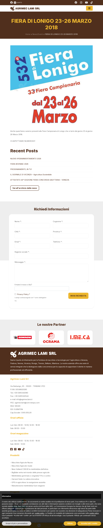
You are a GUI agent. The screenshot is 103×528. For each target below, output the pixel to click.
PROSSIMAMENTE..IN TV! (21, 169)
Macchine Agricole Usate (22, 466)
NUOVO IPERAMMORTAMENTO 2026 (25, 159)
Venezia (84, 360)
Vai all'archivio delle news (24, 188)
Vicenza (27, 363)
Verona (20, 363)
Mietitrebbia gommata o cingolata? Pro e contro (31, 476)
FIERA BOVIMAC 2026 (19, 164)
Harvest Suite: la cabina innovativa (25, 479)
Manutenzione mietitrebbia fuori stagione (28, 486)
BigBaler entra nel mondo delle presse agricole (30, 472)
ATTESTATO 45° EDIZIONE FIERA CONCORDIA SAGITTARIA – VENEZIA (39, 180)
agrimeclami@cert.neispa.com (27, 403)
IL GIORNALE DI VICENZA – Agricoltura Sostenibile (31, 174)
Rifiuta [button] (70, 523)
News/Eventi (37, 34)
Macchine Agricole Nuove (22, 462)
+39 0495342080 (21, 393)
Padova (13, 363)
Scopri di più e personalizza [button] (16, 523)
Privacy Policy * (23, 294)
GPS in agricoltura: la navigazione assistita (28, 482)
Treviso (41, 363)
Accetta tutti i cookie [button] (89, 523)
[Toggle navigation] (89, 8)
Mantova (55, 363)
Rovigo (34, 363)
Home (27, 34)
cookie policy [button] (39, 513)
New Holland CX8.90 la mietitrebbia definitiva (30, 469)
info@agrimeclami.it (24, 399)
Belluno (48, 363)
